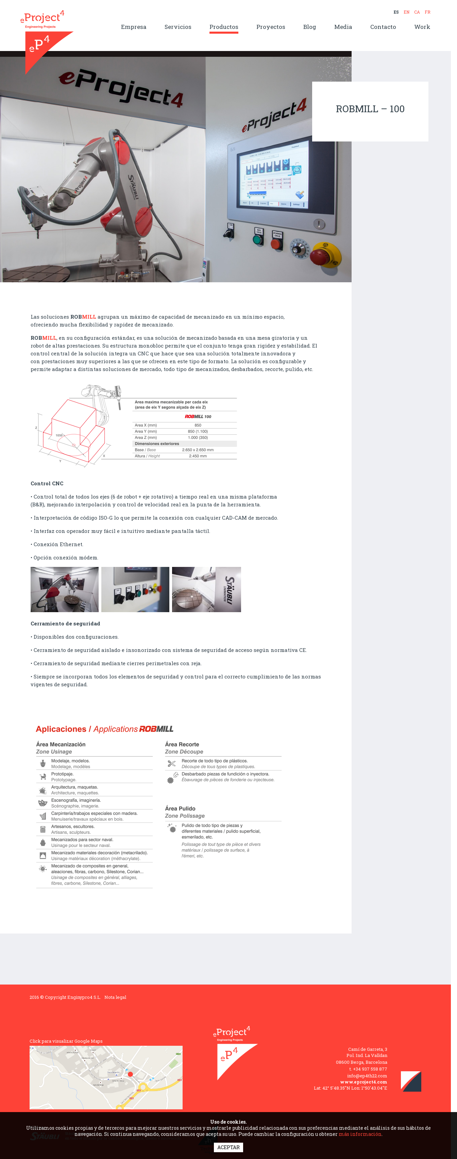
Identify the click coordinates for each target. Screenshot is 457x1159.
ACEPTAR (228, 1147)
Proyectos (270, 27)
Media (343, 27)
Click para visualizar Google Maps (66, 1041)
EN (406, 12)
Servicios (178, 27)
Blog (309, 27)
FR (427, 12)
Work (422, 27)
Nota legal (115, 997)
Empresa (134, 27)
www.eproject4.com (363, 1082)
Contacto (383, 27)
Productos (223, 27)
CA (417, 12)
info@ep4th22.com (367, 1076)
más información (360, 1134)
